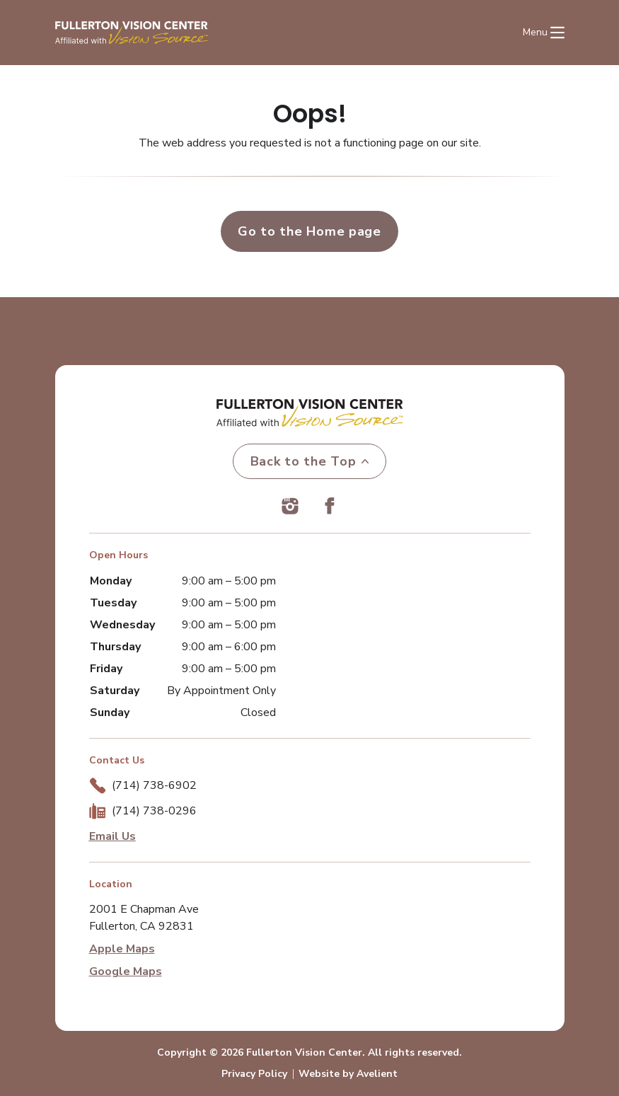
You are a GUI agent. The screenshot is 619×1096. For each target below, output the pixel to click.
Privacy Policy (254, 1073)
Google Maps (125, 971)
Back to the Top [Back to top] (309, 461)
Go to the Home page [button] (309, 231)
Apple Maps (122, 949)
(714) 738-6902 (154, 785)
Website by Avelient (348, 1073)
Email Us (112, 836)
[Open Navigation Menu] (544, 32)
